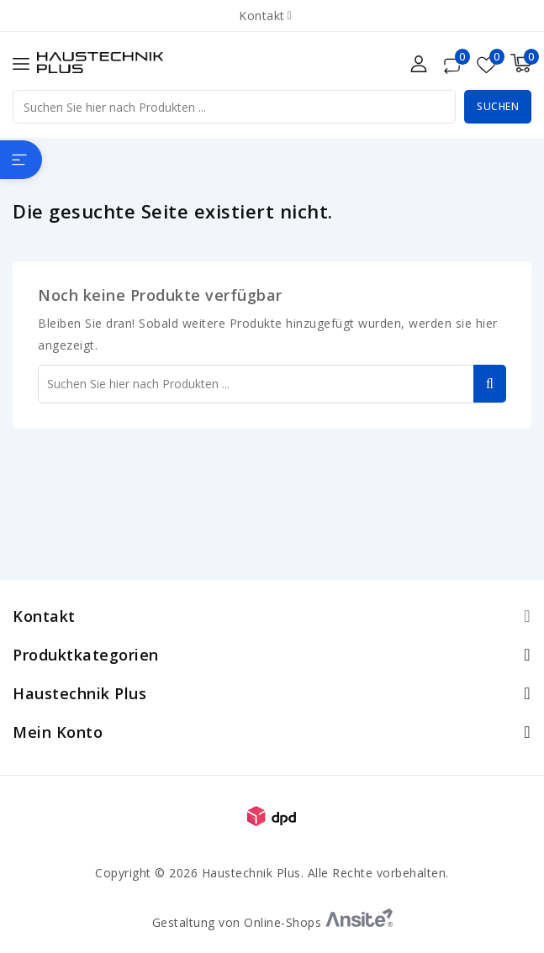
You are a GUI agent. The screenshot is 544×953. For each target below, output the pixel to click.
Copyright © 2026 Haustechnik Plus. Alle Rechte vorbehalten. (272, 873)
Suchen (498, 106)
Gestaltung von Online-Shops (272, 922)
